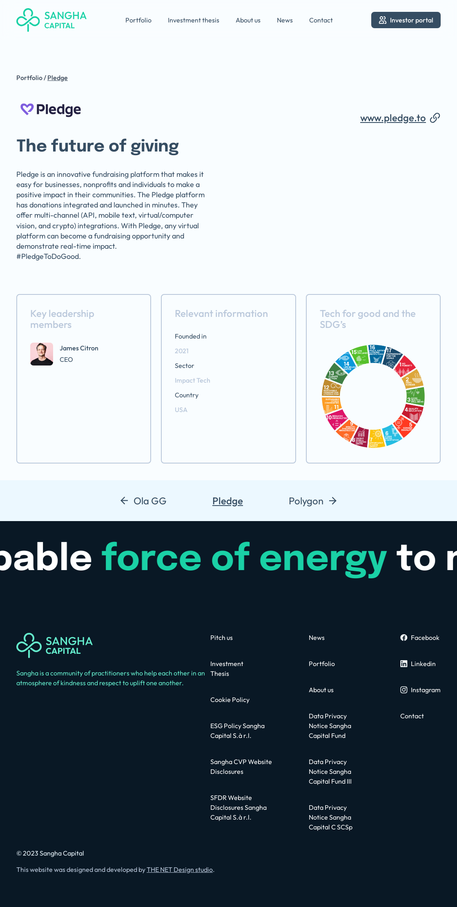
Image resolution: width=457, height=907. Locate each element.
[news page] (317, 637)
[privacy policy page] (242, 807)
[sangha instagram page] (420, 690)
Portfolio (29, 78)
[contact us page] (221, 637)
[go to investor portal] (406, 20)
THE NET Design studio (180, 869)
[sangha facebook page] (419, 637)
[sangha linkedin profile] (418, 664)
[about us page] (321, 690)
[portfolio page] (322, 664)
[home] (51, 20)
